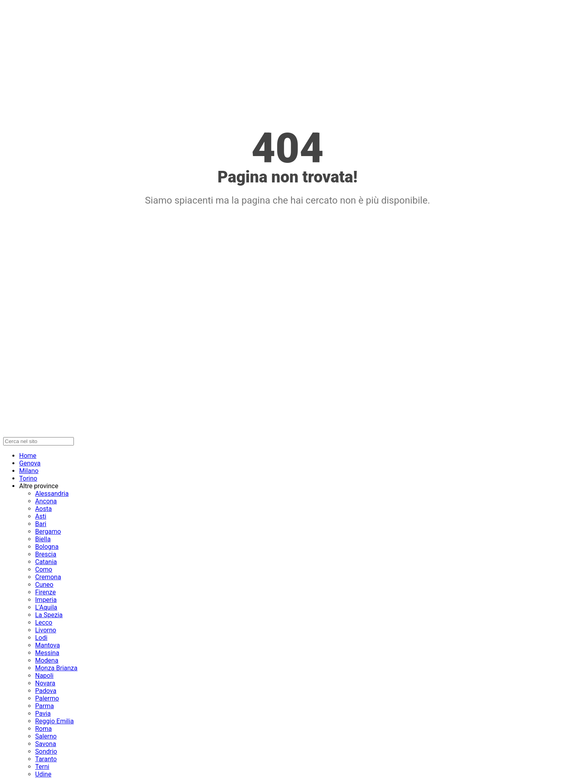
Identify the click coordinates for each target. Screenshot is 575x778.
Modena (46, 660)
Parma (44, 706)
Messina (47, 653)
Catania (46, 562)
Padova (45, 691)
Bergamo (48, 531)
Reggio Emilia (54, 721)
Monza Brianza (56, 668)
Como (43, 569)
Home (27, 455)
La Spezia (49, 615)
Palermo (47, 698)
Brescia (45, 554)
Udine (43, 774)
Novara (45, 683)
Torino (28, 478)
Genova (30, 463)
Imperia (46, 600)
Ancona (46, 501)
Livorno (45, 630)
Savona (45, 744)
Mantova (47, 645)
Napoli (44, 675)
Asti (40, 516)
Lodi (41, 637)
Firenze (45, 592)
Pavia (43, 713)
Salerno (46, 736)
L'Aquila (46, 607)
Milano (28, 471)
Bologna (47, 546)
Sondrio (46, 751)
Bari (40, 524)
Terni (42, 766)
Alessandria (52, 493)
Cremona (48, 577)
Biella (43, 539)
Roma (43, 728)
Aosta (43, 509)
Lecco (43, 622)
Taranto (46, 759)
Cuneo (44, 584)
